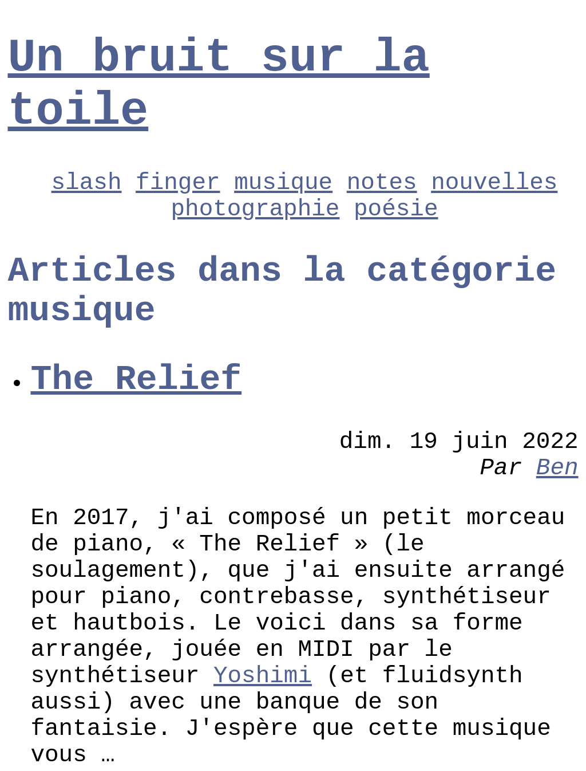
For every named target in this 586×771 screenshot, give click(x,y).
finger (178, 183)
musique (283, 183)
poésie (396, 209)
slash (87, 183)
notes (382, 183)
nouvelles (494, 183)
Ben (557, 468)
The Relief (135, 379)
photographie (255, 209)
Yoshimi (262, 676)
